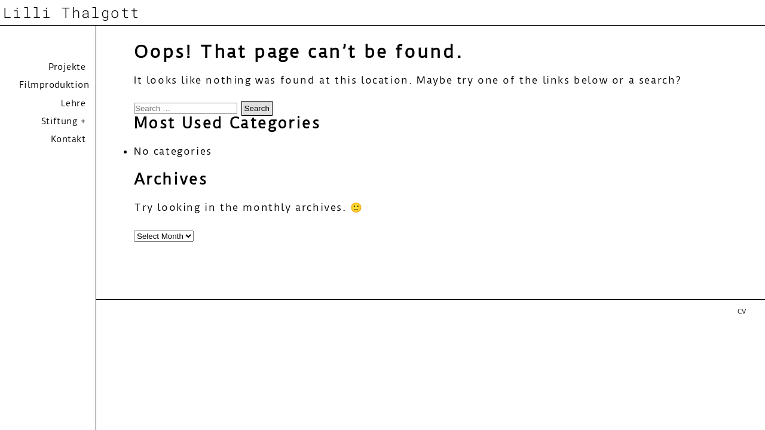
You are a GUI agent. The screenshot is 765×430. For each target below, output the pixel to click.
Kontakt (68, 139)
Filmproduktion (54, 84)
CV (742, 311)
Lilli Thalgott (71, 12)
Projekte (66, 67)
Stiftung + (63, 121)
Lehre (73, 103)
